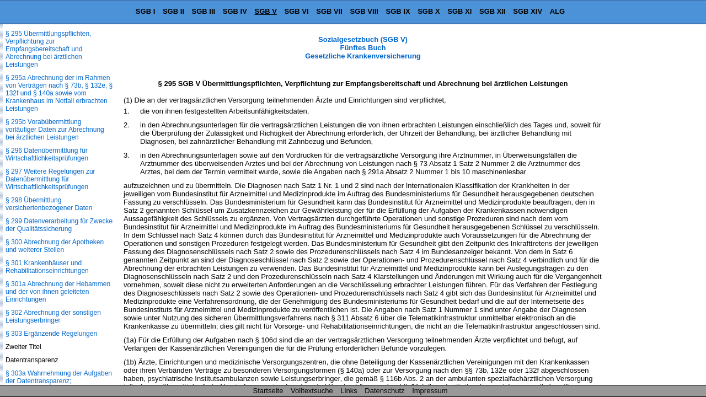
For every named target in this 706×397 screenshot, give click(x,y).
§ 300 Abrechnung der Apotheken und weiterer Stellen (55, 246)
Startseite (268, 391)
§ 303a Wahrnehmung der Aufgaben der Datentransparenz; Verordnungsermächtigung (59, 381)
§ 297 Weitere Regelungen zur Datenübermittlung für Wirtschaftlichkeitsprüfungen (50, 179)
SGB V (265, 11)
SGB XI (459, 11)
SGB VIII (364, 11)
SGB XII (492, 11)
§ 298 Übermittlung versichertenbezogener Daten (49, 204)
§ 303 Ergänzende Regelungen (51, 333)
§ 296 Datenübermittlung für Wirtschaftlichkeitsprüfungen (47, 154)
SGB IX (398, 11)
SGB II (173, 11)
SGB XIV (527, 11)
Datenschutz (384, 391)
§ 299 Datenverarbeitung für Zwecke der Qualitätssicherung (59, 225)
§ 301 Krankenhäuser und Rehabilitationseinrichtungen (47, 267)
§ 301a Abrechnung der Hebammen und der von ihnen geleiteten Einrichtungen (58, 291)
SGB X (429, 11)
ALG (557, 11)
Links (348, 391)
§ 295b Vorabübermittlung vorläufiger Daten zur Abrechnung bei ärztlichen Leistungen (55, 129)
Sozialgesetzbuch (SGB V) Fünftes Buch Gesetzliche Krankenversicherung (363, 47)
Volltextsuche (312, 391)
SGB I (145, 11)
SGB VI (297, 11)
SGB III (204, 11)
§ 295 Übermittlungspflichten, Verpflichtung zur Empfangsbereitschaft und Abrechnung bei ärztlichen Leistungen (48, 49)
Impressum (429, 391)
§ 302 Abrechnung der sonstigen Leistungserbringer (53, 316)
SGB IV (235, 11)
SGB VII (329, 11)
